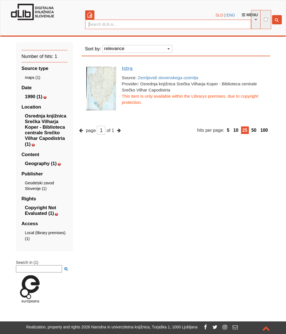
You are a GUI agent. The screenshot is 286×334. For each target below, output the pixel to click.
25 (244, 130)
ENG (231, 15)
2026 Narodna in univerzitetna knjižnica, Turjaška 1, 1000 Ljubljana (140, 327)
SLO (219, 15)
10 (236, 130)
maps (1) (32, 77)
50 (253, 130)
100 (264, 130)
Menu (250, 15)
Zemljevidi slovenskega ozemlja (168, 77)
